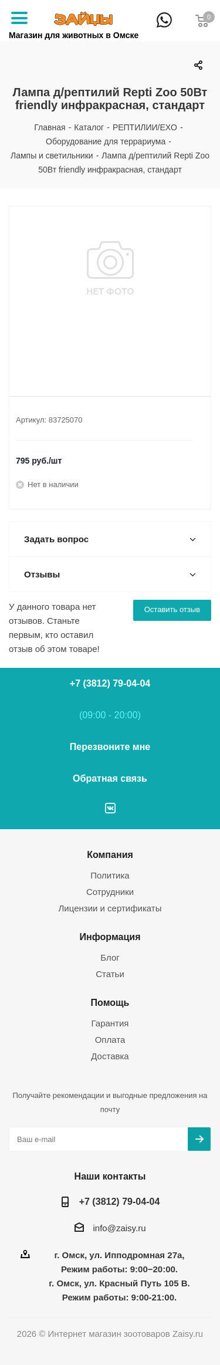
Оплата (110, 1040)
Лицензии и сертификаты (109, 908)
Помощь (110, 1002)
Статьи (110, 974)
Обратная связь (110, 778)
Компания (110, 854)
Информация (109, 936)
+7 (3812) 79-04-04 (110, 683)
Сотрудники (110, 892)
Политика (109, 875)
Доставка (109, 1056)
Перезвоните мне (110, 747)
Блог (109, 957)
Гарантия (110, 1023)
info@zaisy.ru (119, 1228)
